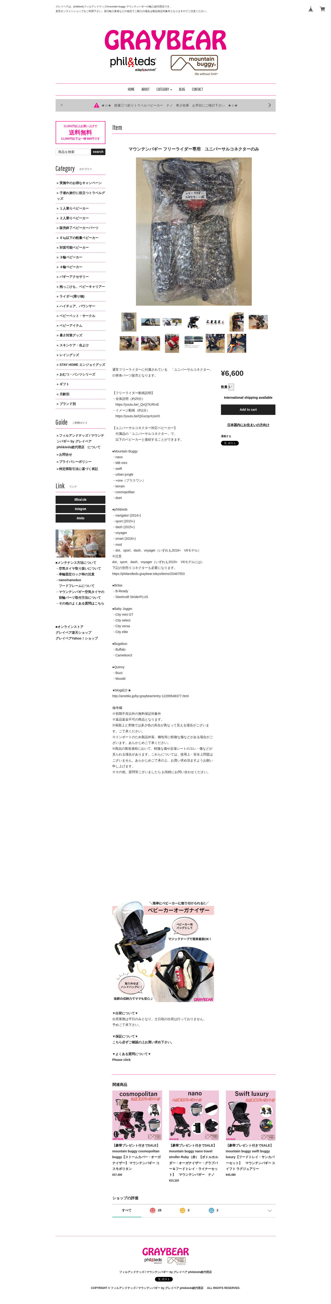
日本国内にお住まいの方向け (248, 425)
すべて (127, 1210)
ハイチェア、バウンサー (77, 306)
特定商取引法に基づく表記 (78, 469)
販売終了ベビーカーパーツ (79, 228)
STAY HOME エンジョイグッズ (82, 365)
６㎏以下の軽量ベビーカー (79, 238)
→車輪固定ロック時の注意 (75, 574)
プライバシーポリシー (75, 462)
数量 (224, 387)
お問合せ (65, 454)
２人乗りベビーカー (74, 218)
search (98, 152)
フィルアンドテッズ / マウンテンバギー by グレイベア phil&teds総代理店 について (80, 441)
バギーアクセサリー (74, 277)
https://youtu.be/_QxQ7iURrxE (137, 404)
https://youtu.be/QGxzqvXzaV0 (138, 416)
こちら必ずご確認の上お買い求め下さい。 (143, 1042)
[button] (164, 89)
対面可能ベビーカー (74, 247)
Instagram (80, 509)
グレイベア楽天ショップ (73, 632)
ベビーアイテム (71, 325)
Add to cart (248, 409)
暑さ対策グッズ (71, 335)
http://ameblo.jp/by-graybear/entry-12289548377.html (150, 696)
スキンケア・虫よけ (74, 345)
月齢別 (64, 394)
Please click (121, 1060)
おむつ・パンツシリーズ (77, 374)
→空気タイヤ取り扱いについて (78, 568)
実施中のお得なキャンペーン (81, 183)
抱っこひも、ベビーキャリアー (82, 286)
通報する (226, 436)
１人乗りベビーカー (74, 208)
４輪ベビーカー (71, 267)
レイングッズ (69, 355)
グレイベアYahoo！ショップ (77, 638)
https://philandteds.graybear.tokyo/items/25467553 (148, 574)
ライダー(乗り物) (72, 296)
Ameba (80, 518)
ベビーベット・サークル (77, 316)
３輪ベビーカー (71, 257)
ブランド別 (68, 404)
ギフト (64, 384)
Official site (80, 500)
